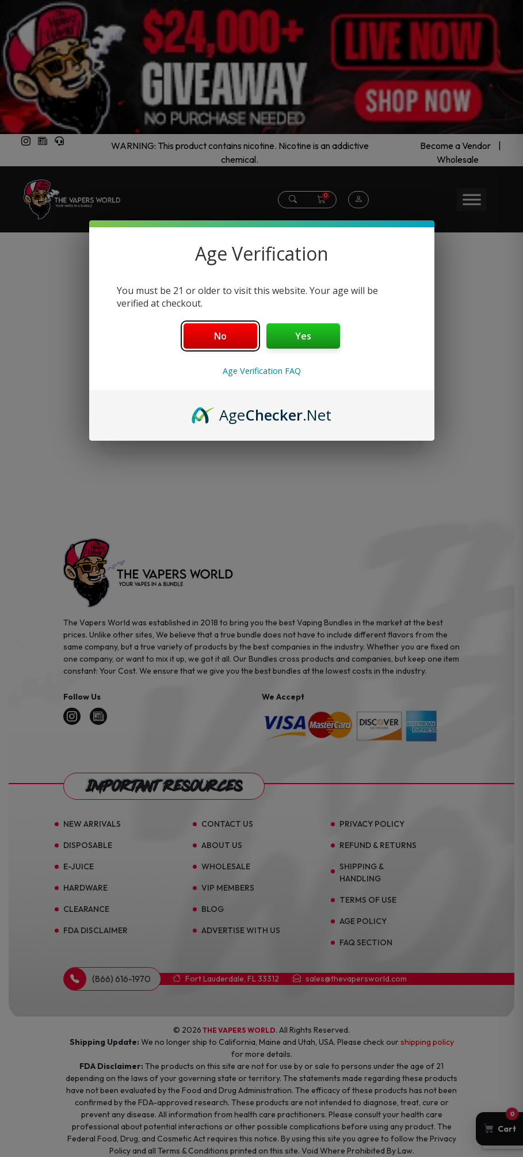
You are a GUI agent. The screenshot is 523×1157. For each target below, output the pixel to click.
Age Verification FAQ (262, 370)
